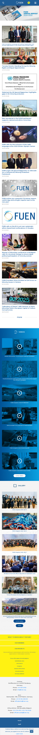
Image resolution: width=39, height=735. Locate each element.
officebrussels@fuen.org (21, 712)
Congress (19, 666)
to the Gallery (19, 621)
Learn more (19, 733)
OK (32, 731)
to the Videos (19, 475)
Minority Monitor (19, 671)
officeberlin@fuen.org (21, 701)
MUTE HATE (20, 663)
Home (19, 720)
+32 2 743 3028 (26, 710)
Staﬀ (19, 724)
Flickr (19, 625)
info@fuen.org (21, 690)
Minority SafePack (19, 673)
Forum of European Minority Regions (19, 658)
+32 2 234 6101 (17, 710)
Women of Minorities (19, 668)
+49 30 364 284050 (22, 699)
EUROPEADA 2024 (19, 661)
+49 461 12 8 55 (21, 687)
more (19, 317)
